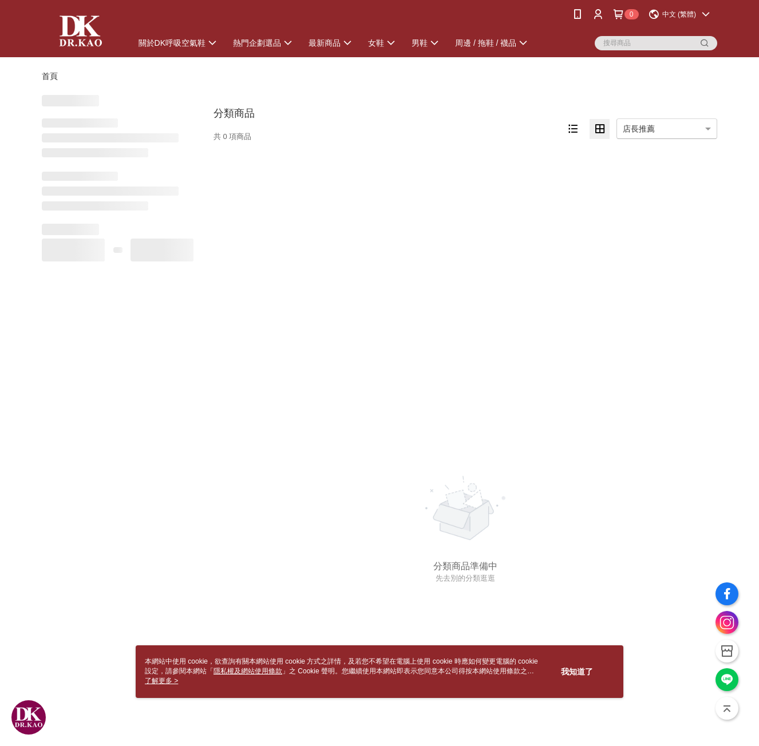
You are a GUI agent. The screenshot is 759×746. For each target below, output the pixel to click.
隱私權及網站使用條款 (248, 671)
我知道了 (577, 671)
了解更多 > (161, 681)
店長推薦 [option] (639, 128)
